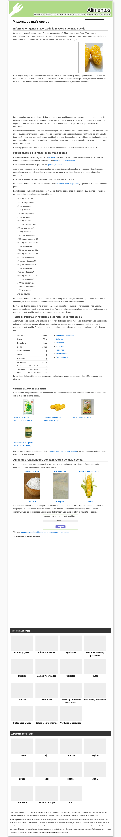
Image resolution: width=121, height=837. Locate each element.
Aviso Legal (64, 832)
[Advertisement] (45, 57)
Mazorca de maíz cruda (88, 472)
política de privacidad (51, 832)
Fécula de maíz (32, 472)
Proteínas (60, 350)
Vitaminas (60, 343)
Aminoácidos (61, 354)
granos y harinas (55, 165)
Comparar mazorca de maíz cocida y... (60, 516)
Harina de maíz (60, 472)
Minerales (60, 346)
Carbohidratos (62, 357)
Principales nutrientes (65, 335)
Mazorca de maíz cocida (31, 21)
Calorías (59, 339)
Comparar (32, 501)
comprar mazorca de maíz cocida (63, 451)
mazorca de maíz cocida (64, 161)
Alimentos (98, 10)
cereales (52, 157)
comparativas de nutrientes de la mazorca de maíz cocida (45, 532)
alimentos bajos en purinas (67, 184)
